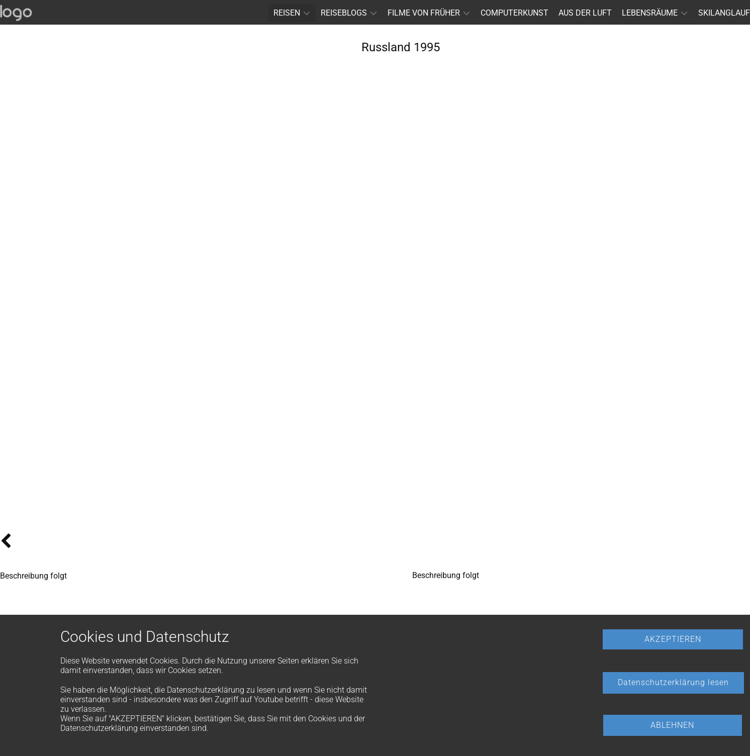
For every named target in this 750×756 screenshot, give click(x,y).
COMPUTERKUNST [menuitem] (514, 13)
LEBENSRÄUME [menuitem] (650, 13)
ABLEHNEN (672, 725)
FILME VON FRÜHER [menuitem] (424, 13)
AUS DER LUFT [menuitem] (585, 13)
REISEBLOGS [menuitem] (344, 13)
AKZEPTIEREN (672, 639)
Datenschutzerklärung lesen (673, 682)
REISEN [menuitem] (286, 13)
